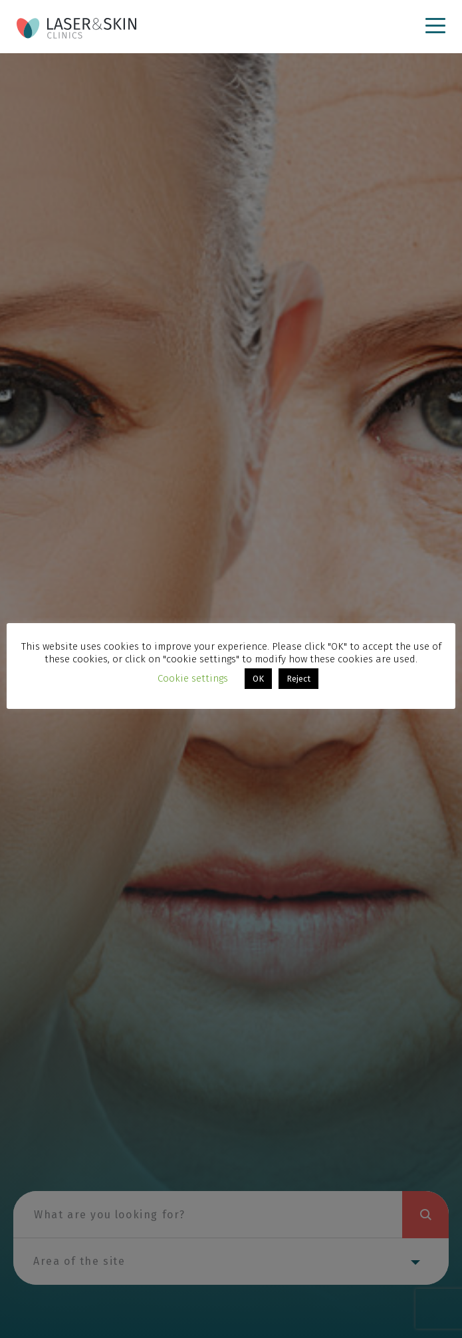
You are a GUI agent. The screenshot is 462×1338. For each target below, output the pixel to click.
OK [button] (258, 679)
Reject (298, 679)
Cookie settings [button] (193, 678)
